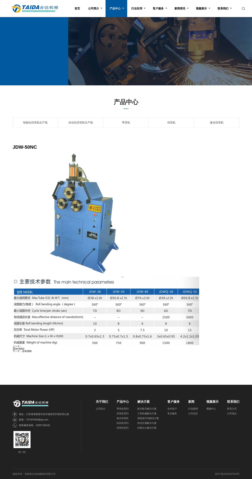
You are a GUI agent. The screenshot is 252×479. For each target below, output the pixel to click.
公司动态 (193, 413)
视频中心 (211, 408)
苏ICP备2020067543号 (227, 474)
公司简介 (100, 408)
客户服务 (173, 401)
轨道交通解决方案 (147, 423)
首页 (29, 52)
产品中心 (39, 52)
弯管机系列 (123, 408)
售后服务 (172, 413)
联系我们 (233, 401)
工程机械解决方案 (147, 413)
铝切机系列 (123, 423)
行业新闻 (193, 408)
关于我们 (102, 401)
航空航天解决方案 (147, 408)
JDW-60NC (19, 349)
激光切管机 (123, 418)
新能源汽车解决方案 (148, 418)
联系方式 (232, 408)
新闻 (191, 401)
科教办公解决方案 (147, 427)
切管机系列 (123, 413)
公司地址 (232, 413)
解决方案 (143, 401)
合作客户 (172, 408)
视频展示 (212, 401)
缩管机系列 (123, 427)
